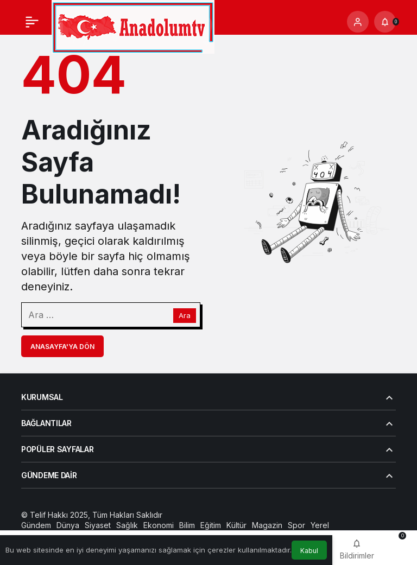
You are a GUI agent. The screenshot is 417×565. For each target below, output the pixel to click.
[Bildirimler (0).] (385, 22)
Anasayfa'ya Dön (62, 346)
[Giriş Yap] (358, 22)
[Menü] (32, 22)
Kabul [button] (309, 551)
